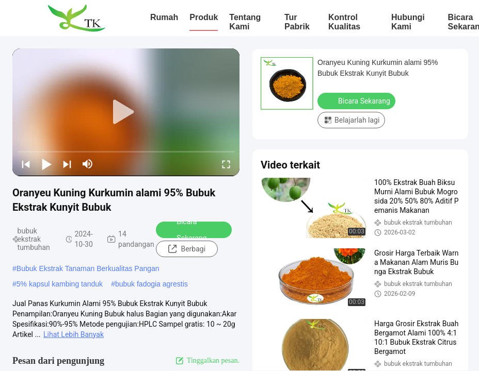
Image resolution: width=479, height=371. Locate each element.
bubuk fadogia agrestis (151, 284)
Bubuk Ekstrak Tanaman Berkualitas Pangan (88, 268)
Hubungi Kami (408, 22)
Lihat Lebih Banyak (73, 334)
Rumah (164, 17)
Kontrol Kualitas (344, 22)
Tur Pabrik (297, 22)
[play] (126, 112)
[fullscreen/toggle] (226, 164)
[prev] (25, 164)
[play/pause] (46, 164)
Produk (203, 17)
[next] (67, 164)
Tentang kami (245, 22)
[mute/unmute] (87, 164)
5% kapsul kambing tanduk (60, 284)
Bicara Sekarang (184, 230)
